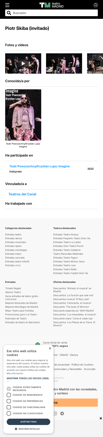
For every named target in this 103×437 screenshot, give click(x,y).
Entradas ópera (13, 245)
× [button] (50, 348)
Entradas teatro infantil (17, 261)
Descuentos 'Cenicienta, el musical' (72, 303)
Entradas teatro (13, 234)
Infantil (64, 354)
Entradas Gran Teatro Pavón (68, 245)
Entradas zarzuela (15, 257)
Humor (53, 354)
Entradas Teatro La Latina (67, 242)
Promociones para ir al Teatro (21, 314)
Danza (74, 354)
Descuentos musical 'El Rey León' (71, 299)
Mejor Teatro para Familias (19, 310)
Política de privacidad (58, 364)
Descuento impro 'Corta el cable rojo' (73, 318)
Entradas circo (13, 265)
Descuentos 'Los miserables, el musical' (74, 314)
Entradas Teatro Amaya (65, 234)
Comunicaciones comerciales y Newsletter (57, 369)
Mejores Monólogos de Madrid (21, 306)
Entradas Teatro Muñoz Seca (69, 261)
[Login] (96, 5)
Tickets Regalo (13, 288)
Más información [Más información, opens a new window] (15, 373)
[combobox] (54, 13)
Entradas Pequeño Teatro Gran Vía (71, 238)
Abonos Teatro (13, 292)
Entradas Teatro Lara (64, 265)
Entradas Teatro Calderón (67, 249)
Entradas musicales (15, 242)
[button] (28, 380)
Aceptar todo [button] (28, 421)
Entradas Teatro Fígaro (65, 257)
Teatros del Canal (22, 194)
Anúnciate (89, 369)
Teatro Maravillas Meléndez (68, 253)
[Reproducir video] (23, 64)
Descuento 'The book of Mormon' (71, 306)
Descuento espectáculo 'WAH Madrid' (73, 310)
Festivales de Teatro (16, 318)
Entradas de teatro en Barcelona (22, 322)
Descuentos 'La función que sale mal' (73, 295)
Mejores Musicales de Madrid (21, 303)
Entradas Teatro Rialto (65, 269)
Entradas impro (13, 253)
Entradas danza (13, 238)
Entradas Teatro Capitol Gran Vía (70, 273)
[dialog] (28, 389)
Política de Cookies (82, 364)
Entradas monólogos (16, 249)
